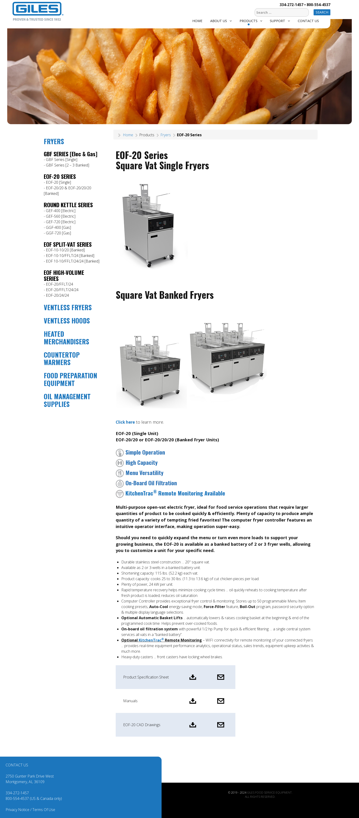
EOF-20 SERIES (60, 176)
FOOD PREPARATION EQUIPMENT (70, 379)
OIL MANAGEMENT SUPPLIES (67, 400)
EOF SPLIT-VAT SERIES (68, 244)
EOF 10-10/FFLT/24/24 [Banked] (72, 261)
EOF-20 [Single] (58, 182)
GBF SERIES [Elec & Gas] (70, 154)
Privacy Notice (17, 809)
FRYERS (54, 141)
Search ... (254, 7)
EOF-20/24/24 (57, 295)
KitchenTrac (151, 640)
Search (322, 12)
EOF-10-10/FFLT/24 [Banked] (70, 255)
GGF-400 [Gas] (58, 227)
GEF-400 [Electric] (60, 210)
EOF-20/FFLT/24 (59, 284)
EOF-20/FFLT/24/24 (62, 289)
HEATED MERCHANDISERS (66, 337)
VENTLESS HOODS (67, 320)
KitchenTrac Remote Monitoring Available (170, 493)
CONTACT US (17, 765)
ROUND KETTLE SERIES (68, 204)
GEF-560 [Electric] (60, 216)
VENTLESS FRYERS (68, 307)
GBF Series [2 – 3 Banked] (67, 165)
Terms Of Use (43, 809)
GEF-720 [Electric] (60, 221)
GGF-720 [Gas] (58, 233)
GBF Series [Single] (61, 159)
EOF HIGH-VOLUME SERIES (64, 275)
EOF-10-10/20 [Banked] (65, 250)
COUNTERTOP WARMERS (62, 358)
